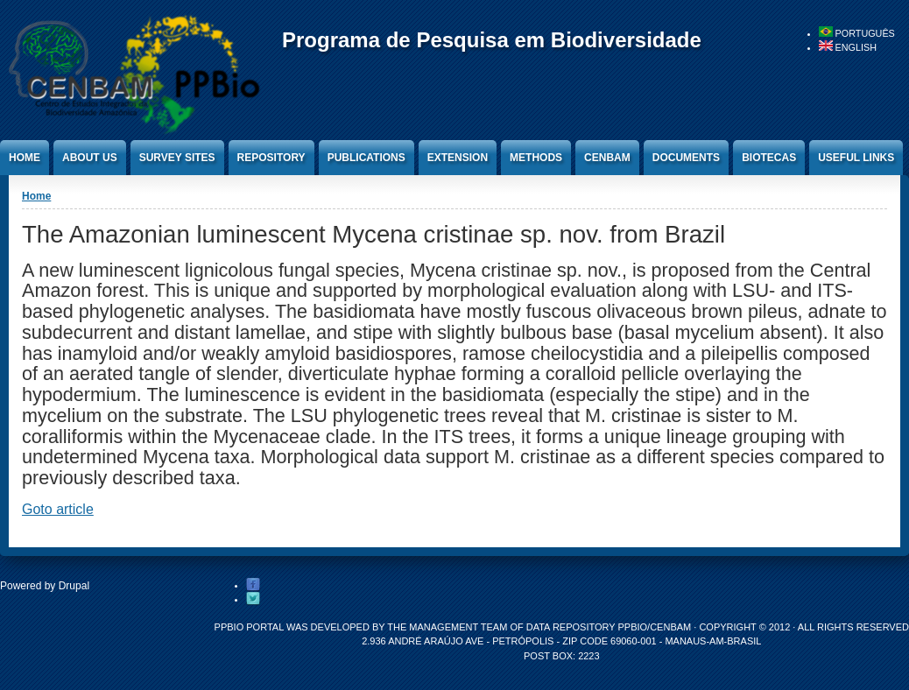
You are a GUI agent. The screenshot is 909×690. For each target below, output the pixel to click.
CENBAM (607, 157)
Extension (457, 157)
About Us (89, 157)
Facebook (253, 585)
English (848, 47)
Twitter (253, 599)
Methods (536, 157)
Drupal (74, 586)
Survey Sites (177, 157)
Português (857, 33)
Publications (366, 157)
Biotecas (769, 157)
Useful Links (856, 157)
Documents (686, 157)
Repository (271, 157)
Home (24, 157)
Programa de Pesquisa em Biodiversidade (491, 40)
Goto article (58, 509)
